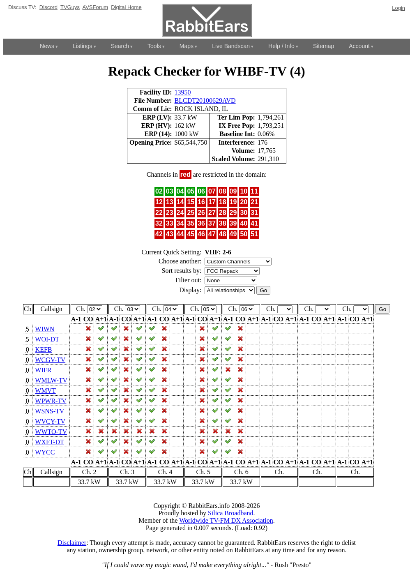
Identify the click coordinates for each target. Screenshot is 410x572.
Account (359, 46)
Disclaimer (72, 542)
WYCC (45, 452)
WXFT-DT (49, 441)
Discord (48, 7)
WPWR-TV (50, 400)
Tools (154, 46)
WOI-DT (47, 339)
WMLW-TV (51, 380)
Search (120, 46)
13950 (183, 92)
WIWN (44, 328)
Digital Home (126, 7)
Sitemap (323, 46)
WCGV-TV (50, 359)
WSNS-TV (49, 411)
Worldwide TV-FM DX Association (226, 520)
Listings (82, 46)
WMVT (45, 390)
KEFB (43, 349)
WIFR (43, 370)
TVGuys (70, 7)
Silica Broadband (230, 513)
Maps (186, 46)
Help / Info (281, 46)
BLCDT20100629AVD (205, 100)
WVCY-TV (50, 421)
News (47, 46)
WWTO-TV (51, 431)
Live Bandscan (231, 46)
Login (398, 8)
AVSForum (95, 7)
